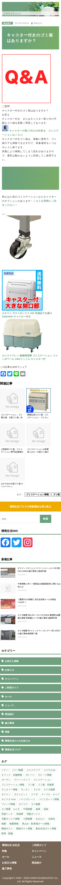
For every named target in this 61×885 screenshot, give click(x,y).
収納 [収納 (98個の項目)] (46, 809)
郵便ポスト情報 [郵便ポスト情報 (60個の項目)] (24, 828)
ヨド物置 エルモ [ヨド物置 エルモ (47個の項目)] (10, 809)
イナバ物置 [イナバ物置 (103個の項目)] (17, 770)
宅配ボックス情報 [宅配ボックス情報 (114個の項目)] (10, 819)
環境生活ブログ (13, 749)
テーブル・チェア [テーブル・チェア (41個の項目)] (50, 794)
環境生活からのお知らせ (17, 740)
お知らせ (9, 670)
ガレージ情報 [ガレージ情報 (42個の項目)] (45, 775)
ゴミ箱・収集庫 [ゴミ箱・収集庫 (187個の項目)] (46, 785)
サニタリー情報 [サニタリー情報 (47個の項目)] (9, 789)
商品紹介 (7, 23)
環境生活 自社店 (11, 845)
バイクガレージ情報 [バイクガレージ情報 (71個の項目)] (49, 799)
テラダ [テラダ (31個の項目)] (34, 794)
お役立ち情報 (12, 661)
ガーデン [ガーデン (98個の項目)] (6, 780)
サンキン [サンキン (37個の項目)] (25, 789)
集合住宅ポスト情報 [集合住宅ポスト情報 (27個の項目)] (46, 828)
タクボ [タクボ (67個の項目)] (36, 789)
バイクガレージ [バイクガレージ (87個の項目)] (27, 799)
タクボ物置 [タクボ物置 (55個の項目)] (49, 789)
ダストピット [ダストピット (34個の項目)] (21, 794)
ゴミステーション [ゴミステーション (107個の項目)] (42, 780)
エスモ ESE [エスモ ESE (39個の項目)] (49, 770)
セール (8, 696)
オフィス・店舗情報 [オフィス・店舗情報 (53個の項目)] (11, 775)
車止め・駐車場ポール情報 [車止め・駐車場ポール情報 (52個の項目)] (35, 824)
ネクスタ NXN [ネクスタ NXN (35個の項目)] (8, 799)
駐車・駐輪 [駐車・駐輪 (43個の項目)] (7, 833)
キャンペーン (12, 679)
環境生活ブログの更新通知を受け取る (30, 506)
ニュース (9, 705)
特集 (7, 732)
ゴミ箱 (56, 494)
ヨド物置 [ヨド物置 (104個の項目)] (35, 804)
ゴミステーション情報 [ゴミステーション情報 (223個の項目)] (12, 785)
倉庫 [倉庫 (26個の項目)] (38, 809)
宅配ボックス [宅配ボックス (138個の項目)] (33, 814)
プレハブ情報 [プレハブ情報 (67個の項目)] (8, 804)
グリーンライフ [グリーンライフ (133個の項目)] (22, 780)
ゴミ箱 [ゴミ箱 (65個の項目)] (31, 785)
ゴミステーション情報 (37, 494)
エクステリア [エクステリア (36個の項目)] (33, 770)
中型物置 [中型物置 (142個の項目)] (27, 809)
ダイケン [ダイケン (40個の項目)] (6, 794)
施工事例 (9, 723)
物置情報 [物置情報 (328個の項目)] (14, 824)
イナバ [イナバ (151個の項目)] (4, 770)
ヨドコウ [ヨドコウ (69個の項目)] (23, 804)
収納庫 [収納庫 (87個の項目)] (19, 814)
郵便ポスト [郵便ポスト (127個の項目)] (7, 828)
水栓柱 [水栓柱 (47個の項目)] (51, 819)
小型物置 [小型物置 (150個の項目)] (27, 819)
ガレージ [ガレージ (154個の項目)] (29, 775)
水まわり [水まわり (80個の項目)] (40, 819)
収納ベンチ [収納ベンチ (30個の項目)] (7, 814)
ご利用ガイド (12, 687)
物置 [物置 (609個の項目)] (3, 824)
